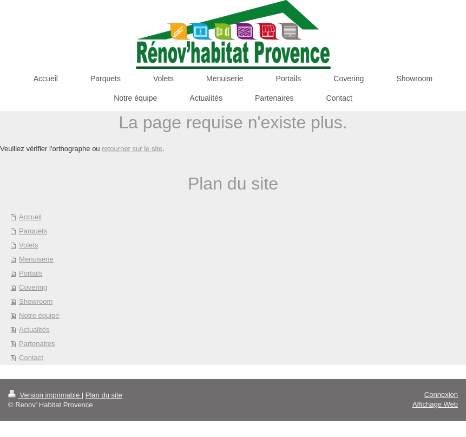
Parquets (33, 231)
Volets (28, 245)
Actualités (34, 329)
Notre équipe (39, 315)
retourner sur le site (132, 149)
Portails (30, 273)
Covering (33, 287)
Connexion (441, 394)
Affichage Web (435, 404)
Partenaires (37, 344)
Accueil (30, 217)
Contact (31, 358)
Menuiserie (36, 259)
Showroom (35, 301)
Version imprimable (45, 395)
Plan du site (104, 395)
